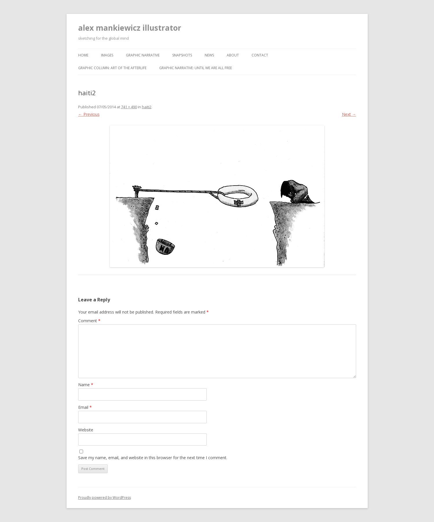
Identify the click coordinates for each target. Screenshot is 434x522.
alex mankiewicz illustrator (129, 28)
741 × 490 (129, 106)
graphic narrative (143, 55)
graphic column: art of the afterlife (112, 67)
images (107, 55)
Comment (89, 320)
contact (260, 55)
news (209, 55)
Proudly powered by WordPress (104, 497)
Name (85, 384)
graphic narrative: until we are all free (195, 67)
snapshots (182, 55)
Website (85, 430)
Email (85, 407)
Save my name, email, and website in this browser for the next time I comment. (152, 457)
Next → (349, 114)
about (233, 55)
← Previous (89, 114)
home (83, 55)
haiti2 (146, 106)
